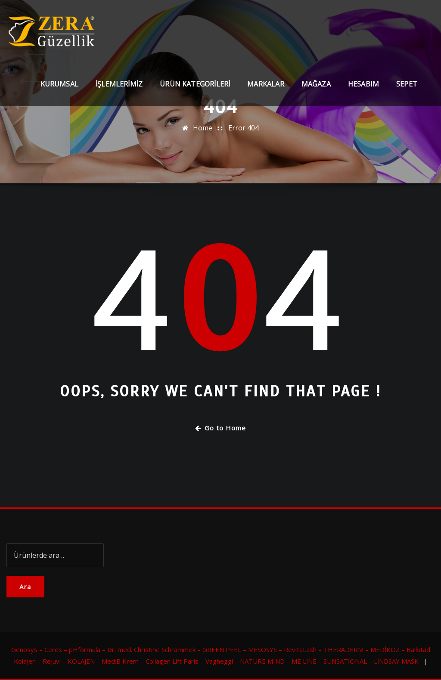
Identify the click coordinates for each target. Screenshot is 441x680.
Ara (25, 586)
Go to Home (220, 427)
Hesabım (363, 84)
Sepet (406, 84)
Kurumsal (59, 84)
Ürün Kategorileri (195, 84)
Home (202, 128)
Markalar (265, 84)
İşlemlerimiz (119, 84)
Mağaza (316, 84)
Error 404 (243, 128)
